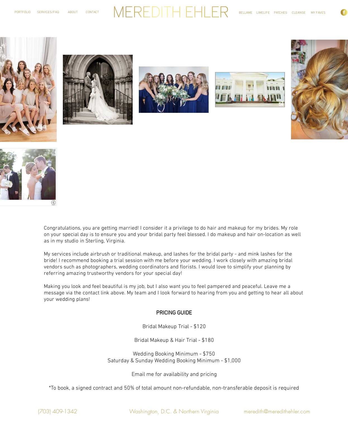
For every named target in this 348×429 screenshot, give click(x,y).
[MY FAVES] (318, 13)
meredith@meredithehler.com (277, 411)
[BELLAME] (245, 13)
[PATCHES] (280, 13)
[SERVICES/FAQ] (48, 12)
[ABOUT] (72, 12)
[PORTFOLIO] (22, 12)
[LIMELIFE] (263, 13)
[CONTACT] (92, 12)
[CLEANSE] (299, 13)
